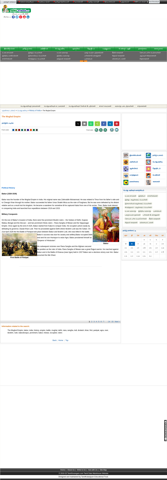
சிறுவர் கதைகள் (118, 56)
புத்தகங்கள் (124, 2)
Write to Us (81, 470)
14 (109, 322)
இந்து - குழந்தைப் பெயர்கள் (136, 200)
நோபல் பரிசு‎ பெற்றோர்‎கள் (136, 219)
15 (112, 322)
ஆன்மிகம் (76, 48)
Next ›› (117, 322)
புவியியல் (88, 59)
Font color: (5, 130)
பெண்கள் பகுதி (124, 48)
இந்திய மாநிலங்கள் (10, 56)
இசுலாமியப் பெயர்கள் (37, 56)
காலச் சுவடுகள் (105, 106)
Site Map (103, 470)
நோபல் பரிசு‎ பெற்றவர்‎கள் (150, 53)
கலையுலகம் (158, 48)
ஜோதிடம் (91, 48)
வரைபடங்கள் (43, 2)
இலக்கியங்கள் (9, 48)
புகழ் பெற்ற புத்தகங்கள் (93, 53)
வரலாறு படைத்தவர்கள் (124, 106)
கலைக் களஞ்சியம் (26, 2)
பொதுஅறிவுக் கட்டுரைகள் (54, 106)
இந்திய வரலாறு (63, 56)
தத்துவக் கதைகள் (64, 59)
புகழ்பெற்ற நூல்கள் (133, 215)
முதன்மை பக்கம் (8, 111)
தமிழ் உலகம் (27, 48)
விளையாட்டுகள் (119, 59)
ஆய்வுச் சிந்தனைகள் (148, 56)
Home (60, 340)
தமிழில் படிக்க (7, 123)
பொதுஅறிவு (60, 48)
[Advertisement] (111, 25)
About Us (70, 470)
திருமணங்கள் (109, 2)
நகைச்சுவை (142, 48)
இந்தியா (141, 196)
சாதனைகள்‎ (142, 106)
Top (66, 340)
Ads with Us (92, 470)
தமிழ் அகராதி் (93, 2)
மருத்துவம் (106, 48)
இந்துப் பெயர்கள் (35, 53)
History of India (35, 111)
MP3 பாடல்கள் (139, 2)
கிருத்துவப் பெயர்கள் (36, 59)
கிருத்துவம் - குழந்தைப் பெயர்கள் (138, 207)
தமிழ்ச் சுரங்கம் (10, 2)
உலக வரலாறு (62, 53)
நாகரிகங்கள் (7, 59)
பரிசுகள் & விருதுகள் (92, 56)
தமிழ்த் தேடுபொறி (61, 2)
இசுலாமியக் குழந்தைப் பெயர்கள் (138, 203)
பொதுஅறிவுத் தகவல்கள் (30, 106)
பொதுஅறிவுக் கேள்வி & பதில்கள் (82, 106)
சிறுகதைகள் (144, 59)
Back (54, 340)
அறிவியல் (44, 48)
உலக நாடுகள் (7, 53)
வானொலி (78, 2)
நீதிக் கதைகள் (117, 53)
